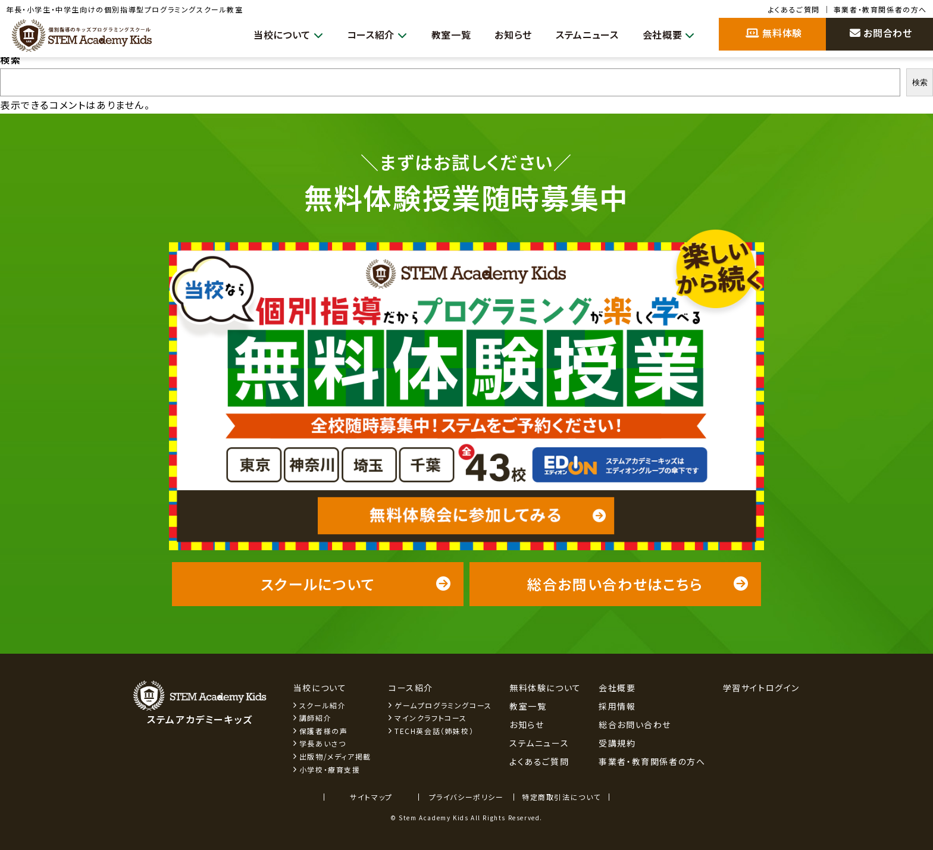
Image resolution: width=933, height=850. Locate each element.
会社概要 (667, 35)
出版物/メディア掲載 (335, 756)
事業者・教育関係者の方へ (880, 9)
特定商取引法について (561, 797)
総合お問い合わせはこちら (638, 583)
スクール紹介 (322, 705)
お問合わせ (881, 33)
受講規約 (617, 743)
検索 (10, 59)
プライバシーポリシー (466, 797)
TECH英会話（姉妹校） (434, 731)
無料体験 (774, 33)
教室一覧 (441, 34)
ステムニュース (582, 34)
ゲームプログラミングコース (443, 705)
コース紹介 (364, 35)
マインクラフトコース (431, 718)
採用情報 (617, 706)
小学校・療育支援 (330, 769)
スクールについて (356, 583)
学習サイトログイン (761, 688)
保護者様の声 (323, 731)
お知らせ (505, 34)
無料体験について (545, 688)
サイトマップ (371, 797)
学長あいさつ (322, 743)
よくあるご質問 (794, 9)
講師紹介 (315, 718)
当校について (272, 35)
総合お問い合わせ (635, 724)
